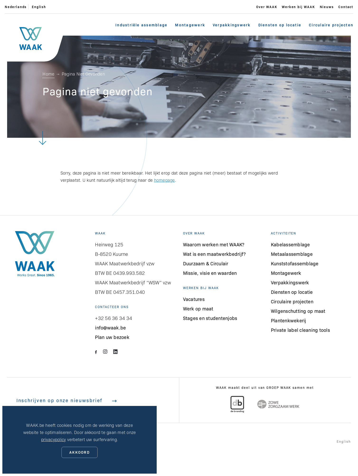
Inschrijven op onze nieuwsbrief (66, 400)
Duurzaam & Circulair (205, 263)
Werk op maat (198, 308)
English (39, 7)
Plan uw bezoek (112, 337)
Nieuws (327, 7)
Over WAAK (266, 7)
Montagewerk (190, 24)
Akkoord (79, 452)
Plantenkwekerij (288, 320)
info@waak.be (110, 327)
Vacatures (194, 299)
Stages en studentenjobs (210, 318)
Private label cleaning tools (300, 330)
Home (48, 73)
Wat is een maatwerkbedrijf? (214, 254)
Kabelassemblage (290, 244)
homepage (164, 180)
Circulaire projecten (331, 24)
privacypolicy (53, 439)
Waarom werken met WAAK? (214, 244)
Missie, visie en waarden (210, 273)
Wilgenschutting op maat (298, 311)
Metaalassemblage (292, 254)
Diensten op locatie (279, 24)
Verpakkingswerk (232, 24)
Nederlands (16, 7)
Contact (345, 7)
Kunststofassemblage (295, 263)
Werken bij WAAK (298, 7)
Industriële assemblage (141, 24)
